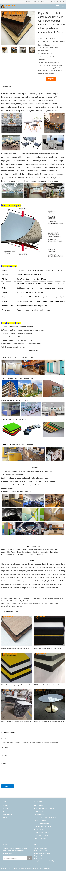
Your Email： (5, 755)
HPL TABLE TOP (51, 38)
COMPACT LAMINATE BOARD (42, 826)
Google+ (54, 1)
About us (5, 805)
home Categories (7, 814)
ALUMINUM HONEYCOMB (41, 832)
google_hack (42, 856)
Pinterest (60, 1)
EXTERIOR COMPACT (40, 814)
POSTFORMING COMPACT (41, 823)
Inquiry (43, 1)
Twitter (52, 1)
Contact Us (36, 1)
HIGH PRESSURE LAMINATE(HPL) (44, 808)
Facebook (49, 1)
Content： (4, 763)
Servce (4, 811)
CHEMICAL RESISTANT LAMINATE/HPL (45, 817)
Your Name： (5, 747)
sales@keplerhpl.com (45, 853)
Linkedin (57, 1)
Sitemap (5, 817)
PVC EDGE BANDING (40, 838)
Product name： (6, 739)
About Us (29, 1)
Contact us (6, 808)
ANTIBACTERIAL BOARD (41, 835)
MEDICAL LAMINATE (40, 820)
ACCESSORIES (38, 829)
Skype (63, 1)
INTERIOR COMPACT (40, 811)
